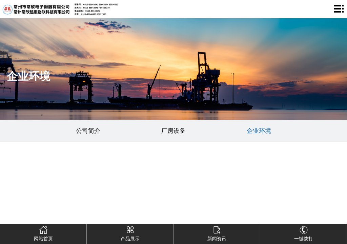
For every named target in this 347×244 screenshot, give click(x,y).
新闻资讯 (216, 232)
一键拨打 (303, 232)
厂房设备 (173, 130)
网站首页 (43, 232)
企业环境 (259, 130)
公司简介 (88, 130)
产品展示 (129, 232)
